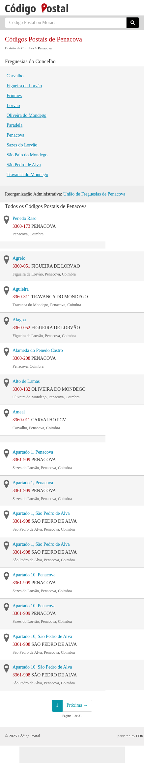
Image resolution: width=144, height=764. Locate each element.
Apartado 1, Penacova (33, 452)
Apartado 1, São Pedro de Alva (41, 513)
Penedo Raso (25, 218)
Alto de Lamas (26, 381)
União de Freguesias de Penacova (94, 194)
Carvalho (15, 75)
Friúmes (14, 95)
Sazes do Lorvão (22, 145)
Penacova (15, 135)
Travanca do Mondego (27, 174)
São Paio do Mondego (27, 154)
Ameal (19, 411)
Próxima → (77, 705)
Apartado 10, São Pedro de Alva (42, 636)
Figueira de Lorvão (24, 85)
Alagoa (19, 319)
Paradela (14, 125)
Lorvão (13, 105)
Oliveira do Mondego (26, 115)
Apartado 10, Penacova (34, 574)
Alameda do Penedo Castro (38, 350)
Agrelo (19, 258)
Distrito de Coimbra (19, 48)
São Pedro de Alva (24, 164)
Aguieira (21, 289)
